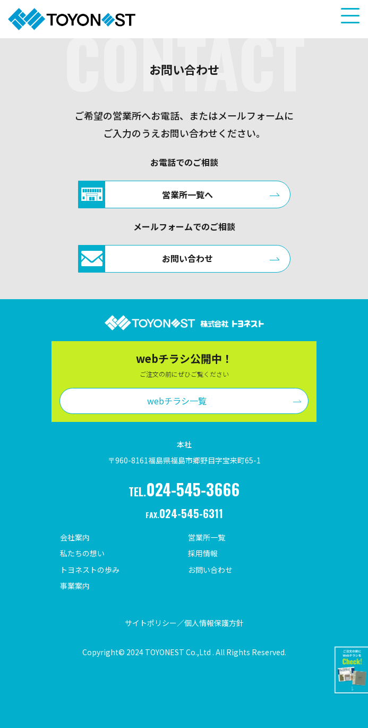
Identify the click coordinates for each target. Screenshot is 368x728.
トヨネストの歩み (89, 569)
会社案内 (75, 537)
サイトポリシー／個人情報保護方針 (184, 622)
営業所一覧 (206, 537)
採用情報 (203, 553)
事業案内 (75, 585)
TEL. (184, 489)
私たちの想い (82, 553)
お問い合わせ (210, 569)
